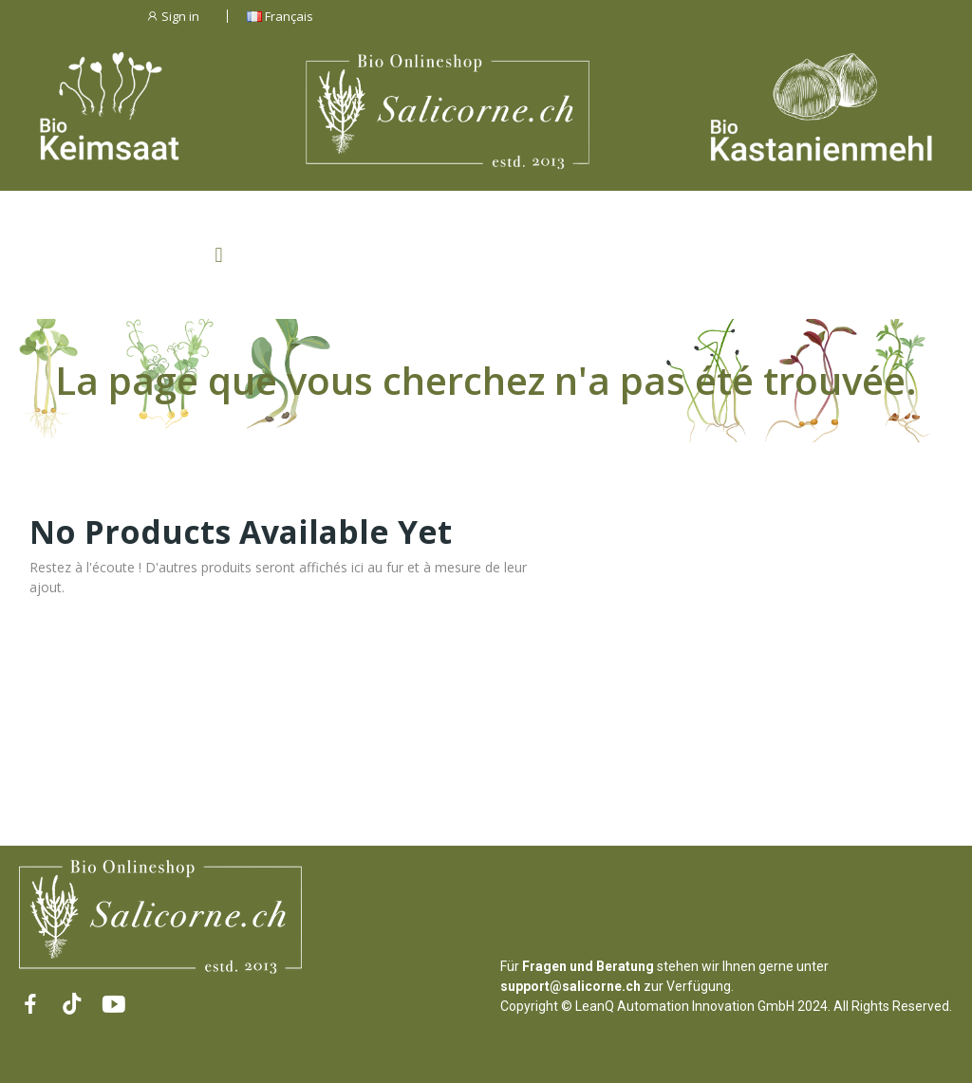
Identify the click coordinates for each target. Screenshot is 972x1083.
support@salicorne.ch (570, 986)
